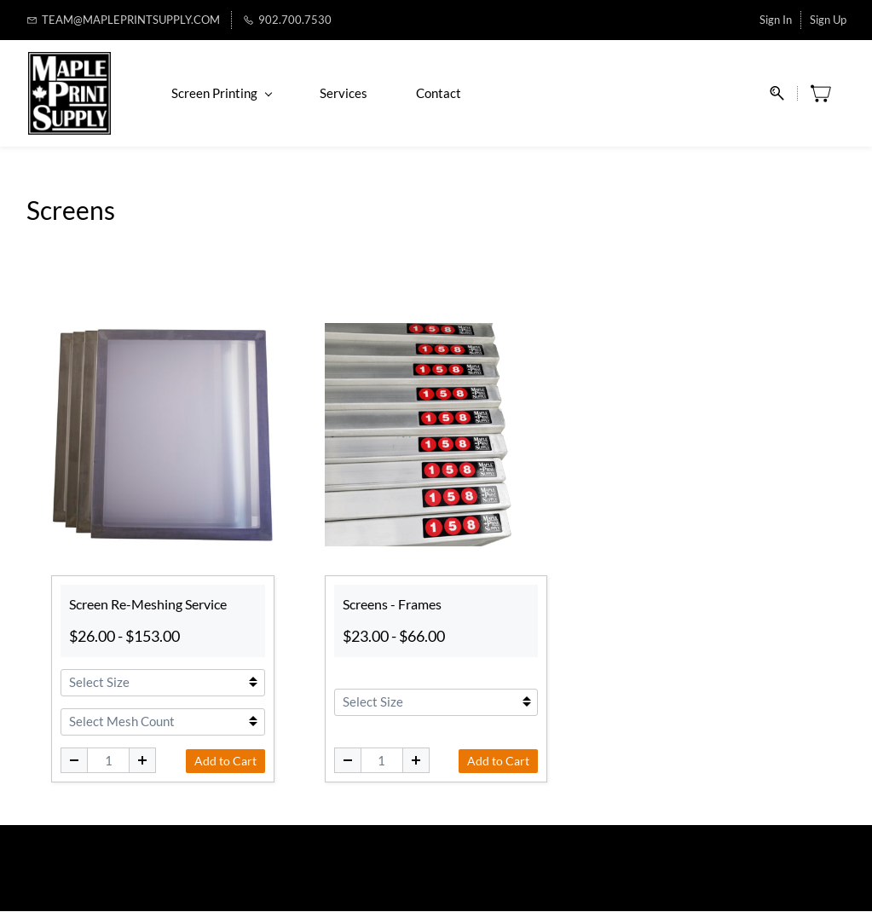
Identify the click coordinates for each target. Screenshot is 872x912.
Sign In (775, 19)
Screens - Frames (392, 605)
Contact (436, 93)
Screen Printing (220, 93)
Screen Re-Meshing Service (148, 605)
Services (342, 93)
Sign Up (828, 19)
